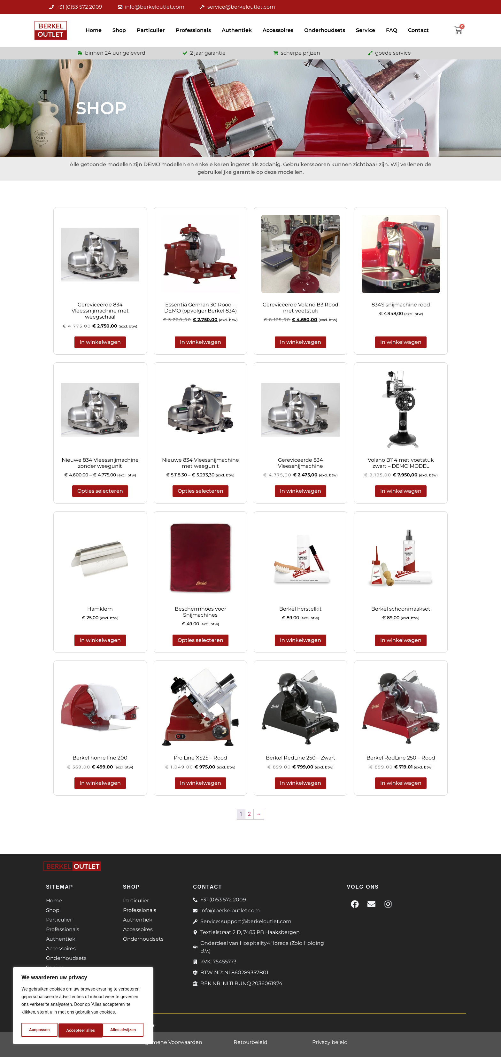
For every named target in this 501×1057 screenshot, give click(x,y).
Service (365, 30)
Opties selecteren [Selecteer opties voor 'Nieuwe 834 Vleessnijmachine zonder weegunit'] (100, 491)
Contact (418, 30)
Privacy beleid (330, 1042)
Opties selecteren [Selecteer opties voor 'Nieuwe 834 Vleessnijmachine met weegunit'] (200, 491)
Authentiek (237, 30)
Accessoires (278, 30)
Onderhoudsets (324, 30)
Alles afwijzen (79, 1030)
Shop (119, 30)
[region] (83, 1006)
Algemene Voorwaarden (171, 1042)
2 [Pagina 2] (249, 814)
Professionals (193, 30)
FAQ (391, 30)
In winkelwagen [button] (100, 342)
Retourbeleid (250, 1042)
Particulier (151, 30)
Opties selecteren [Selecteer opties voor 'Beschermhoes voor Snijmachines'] (200, 640)
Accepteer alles (123, 1030)
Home (94, 30)
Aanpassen (38, 1030)
